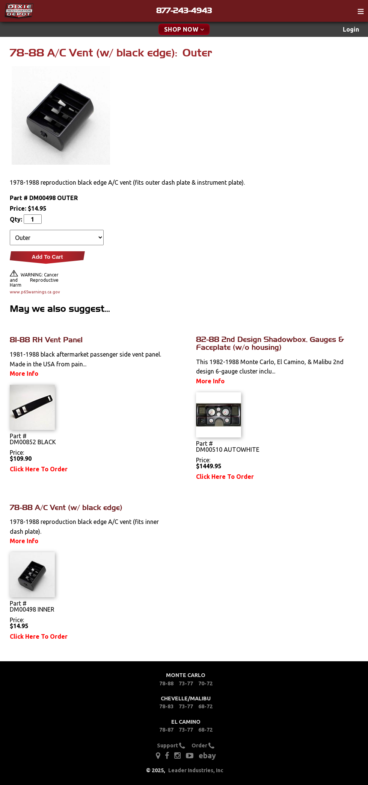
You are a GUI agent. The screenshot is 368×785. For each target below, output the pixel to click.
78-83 (166, 706)
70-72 (205, 683)
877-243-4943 (184, 10)
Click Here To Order (39, 469)
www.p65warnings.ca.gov (34, 292)
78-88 (166, 683)
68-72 (205, 706)
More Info (24, 373)
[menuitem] (351, 29)
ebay (207, 755)
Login (351, 29)
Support (171, 745)
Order (203, 745)
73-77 (186, 683)
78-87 (166, 730)
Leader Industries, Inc (195, 770)
